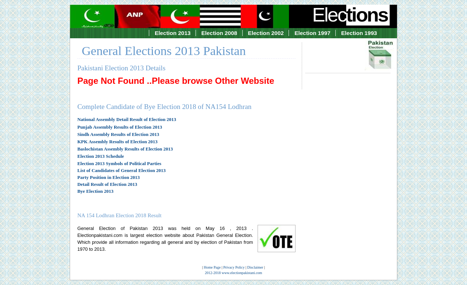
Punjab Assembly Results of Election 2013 (119, 127)
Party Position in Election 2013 (108, 177)
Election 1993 (359, 33)
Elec (351, 15)
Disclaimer (255, 267)
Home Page (212, 267)
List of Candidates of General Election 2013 (121, 170)
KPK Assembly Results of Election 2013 (117, 141)
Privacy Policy (234, 267)
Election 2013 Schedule (100, 156)
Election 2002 (266, 33)
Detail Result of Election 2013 (107, 184)
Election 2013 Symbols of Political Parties (119, 163)
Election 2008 (219, 33)
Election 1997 (312, 33)
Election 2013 (172, 33)
